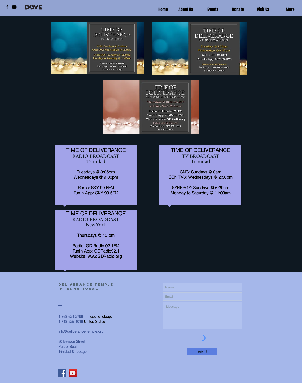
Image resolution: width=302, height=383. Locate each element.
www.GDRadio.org (105, 256)
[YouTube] (14, 7)
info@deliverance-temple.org (80, 331)
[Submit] (202, 351)
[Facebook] (7, 7)
